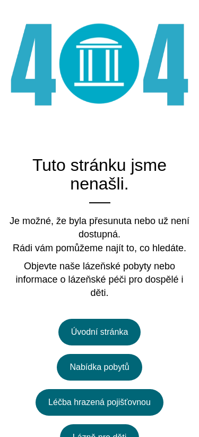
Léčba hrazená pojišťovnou (99, 402)
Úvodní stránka (99, 331)
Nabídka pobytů (99, 367)
